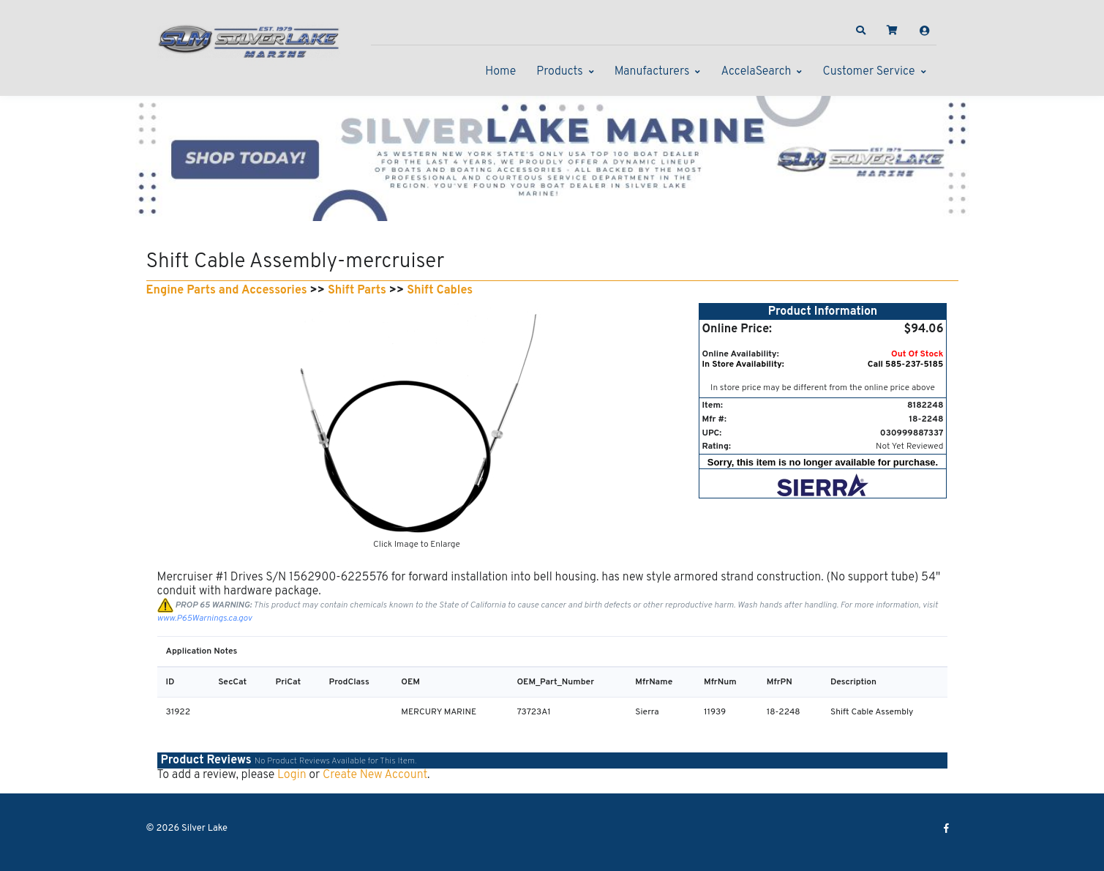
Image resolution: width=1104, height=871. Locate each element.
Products (559, 71)
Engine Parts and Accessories (226, 290)
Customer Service (868, 71)
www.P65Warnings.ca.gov (204, 618)
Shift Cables (440, 290)
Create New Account (375, 775)
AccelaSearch (756, 71)
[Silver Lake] (248, 39)
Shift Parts (357, 290)
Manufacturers (652, 71)
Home (500, 71)
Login (292, 775)
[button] (860, 30)
